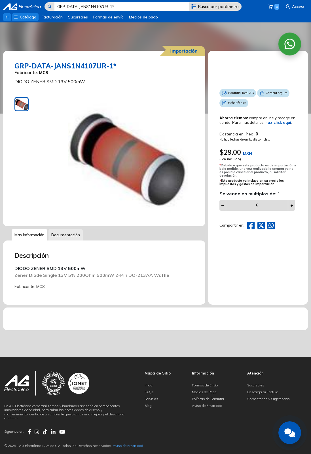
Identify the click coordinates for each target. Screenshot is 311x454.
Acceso (295, 6)
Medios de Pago (204, 392)
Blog (148, 405)
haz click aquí (278, 122)
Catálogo (25, 17)
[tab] (21, 104)
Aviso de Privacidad (207, 405)
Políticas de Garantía (208, 399)
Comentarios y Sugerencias (268, 399)
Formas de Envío (205, 385)
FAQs (149, 392)
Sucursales (78, 17)
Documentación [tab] (65, 234)
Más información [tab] (29, 234)
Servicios (151, 399)
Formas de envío (108, 17)
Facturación (52, 17)
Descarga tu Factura (262, 392)
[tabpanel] (128, 157)
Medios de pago (143, 17)
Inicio (149, 385)
